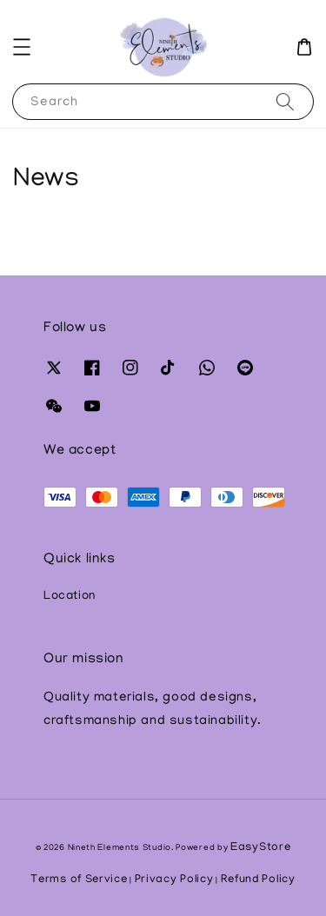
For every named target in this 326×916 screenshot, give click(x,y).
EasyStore (260, 847)
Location (69, 596)
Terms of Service (78, 879)
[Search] (285, 101)
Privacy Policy (174, 879)
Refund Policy (258, 879)
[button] (22, 47)
